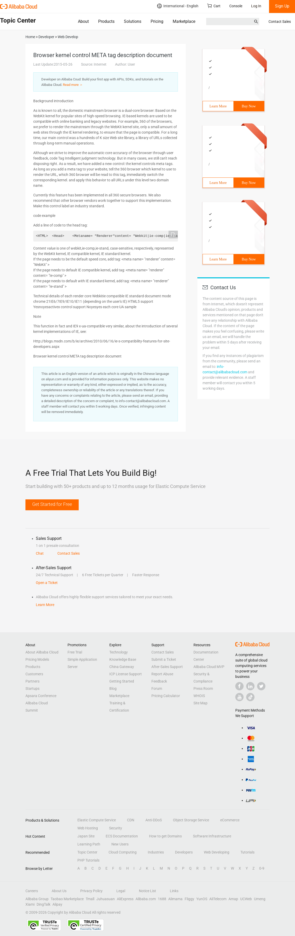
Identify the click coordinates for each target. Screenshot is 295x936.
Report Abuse (162, 674)
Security (115, 828)
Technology (118, 652)
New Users (120, 844)
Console (235, 6)
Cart (213, 6)
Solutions (132, 21)
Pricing (157, 21)
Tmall (90, 899)
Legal (120, 891)
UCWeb (246, 899)
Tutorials (247, 852)
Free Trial (75, 652)
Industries (156, 852)
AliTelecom (217, 899)
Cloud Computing (123, 852)
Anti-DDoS (153, 820)
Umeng (259, 899)
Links (174, 891)
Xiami (30, 904)
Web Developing (216, 852)
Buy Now (249, 106)
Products (106, 21)
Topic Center (87, 852)
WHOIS (199, 696)
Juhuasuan (105, 899)
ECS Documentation (122, 836)
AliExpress (125, 899)
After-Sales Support (167, 667)
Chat (40, 553)
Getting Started (121, 681)
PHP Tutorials (88, 860)
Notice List (147, 891)
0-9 (261, 868)
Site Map (200, 703)
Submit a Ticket (163, 659)
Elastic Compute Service (96, 820)
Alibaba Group (37, 899)
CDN (130, 820)
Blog (113, 688)
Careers (31, 891)
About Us (59, 891)
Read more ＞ (73, 85)
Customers (34, 674)
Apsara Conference (40, 696)
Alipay (57, 904)
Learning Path (88, 844)
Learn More (218, 106)
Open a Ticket (47, 583)
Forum (156, 688)
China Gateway (121, 667)
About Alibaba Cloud (41, 652)
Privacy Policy (91, 891)
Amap (233, 899)
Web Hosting (87, 828)
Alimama (175, 899)
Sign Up (282, 6)
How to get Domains (165, 836)
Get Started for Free (52, 504)
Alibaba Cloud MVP (208, 667)
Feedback (159, 681)
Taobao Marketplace (67, 899)
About (83, 21)
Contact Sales (280, 21)
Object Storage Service (191, 820)
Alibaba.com (146, 899)
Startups (32, 688)
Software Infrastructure (212, 836)
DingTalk (43, 904)
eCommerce (229, 820)
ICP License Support (125, 674)
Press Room (203, 688)
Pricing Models (37, 659)
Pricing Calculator (165, 696)
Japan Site (86, 836)
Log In (256, 6)
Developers (184, 852)
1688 (162, 899)
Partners (32, 681)
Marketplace (184, 21)
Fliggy (189, 899)
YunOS (201, 899)
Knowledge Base (122, 659)
